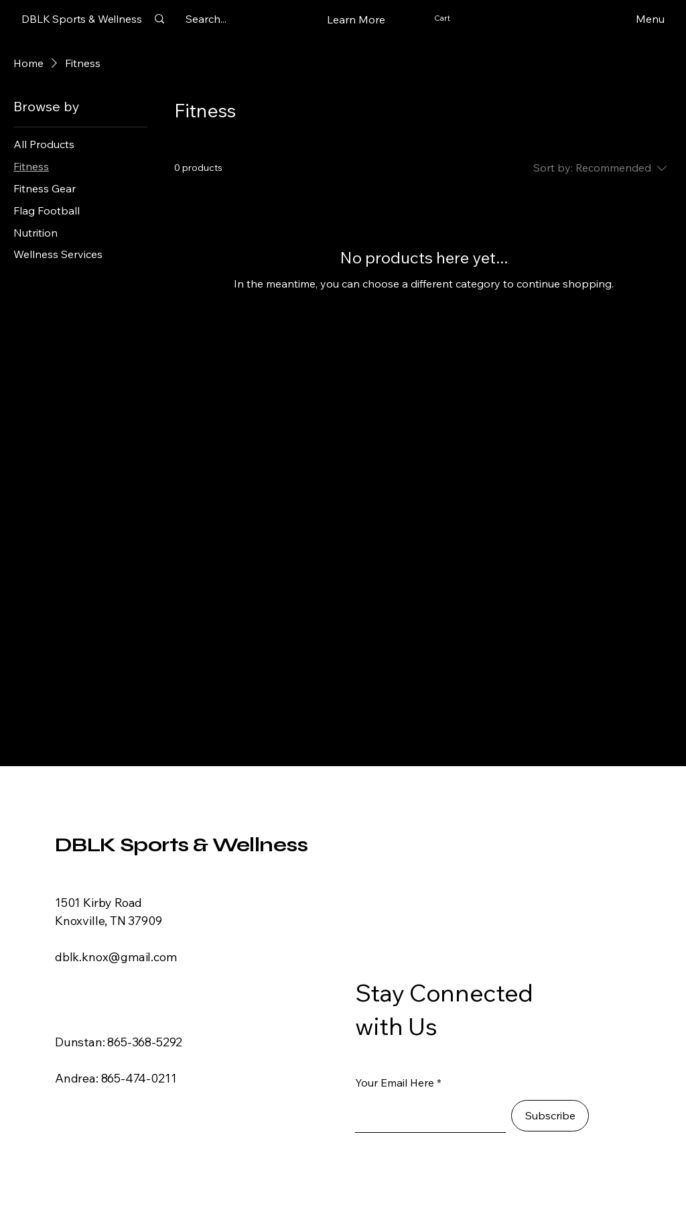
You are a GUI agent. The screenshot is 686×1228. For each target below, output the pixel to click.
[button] (356, 19)
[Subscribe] (550, 1115)
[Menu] (629, 19)
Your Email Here (394, 1082)
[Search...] (206, 18)
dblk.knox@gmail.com (116, 957)
